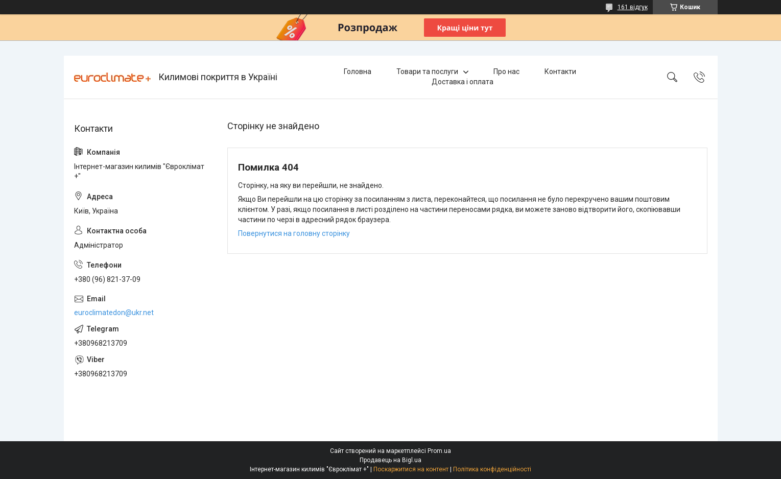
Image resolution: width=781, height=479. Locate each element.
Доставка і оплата (462, 82)
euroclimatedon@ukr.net (114, 312)
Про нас (506, 71)
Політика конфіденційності (492, 469)
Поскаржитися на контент (410, 469)
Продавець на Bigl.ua (390, 460)
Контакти (560, 71)
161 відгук (633, 7)
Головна (357, 71)
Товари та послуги (427, 71)
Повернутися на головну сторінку (294, 233)
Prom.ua (439, 450)
